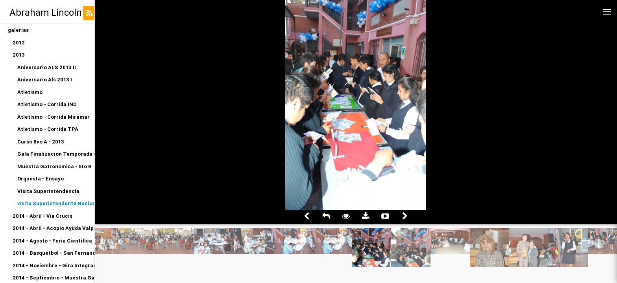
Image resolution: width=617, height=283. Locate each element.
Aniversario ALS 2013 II (46, 67)
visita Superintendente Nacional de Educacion (55, 203)
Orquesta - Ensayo (40, 178)
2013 (19, 54)
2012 (19, 42)
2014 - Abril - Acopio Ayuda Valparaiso (53, 228)
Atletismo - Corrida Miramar (53, 117)
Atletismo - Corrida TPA (47, 129)
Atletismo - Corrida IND (47, 104)
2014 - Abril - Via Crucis (42, 216)
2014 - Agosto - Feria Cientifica (52, 240)
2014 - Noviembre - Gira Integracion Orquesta (53, 265)
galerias (18, 30)
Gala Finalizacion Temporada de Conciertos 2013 (55, 154)
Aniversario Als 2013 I (44, 79)
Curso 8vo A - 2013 (40, 141)
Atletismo (29, 92)
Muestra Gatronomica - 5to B (54, 166)
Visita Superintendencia (48, 191)
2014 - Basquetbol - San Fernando (53, 253)
